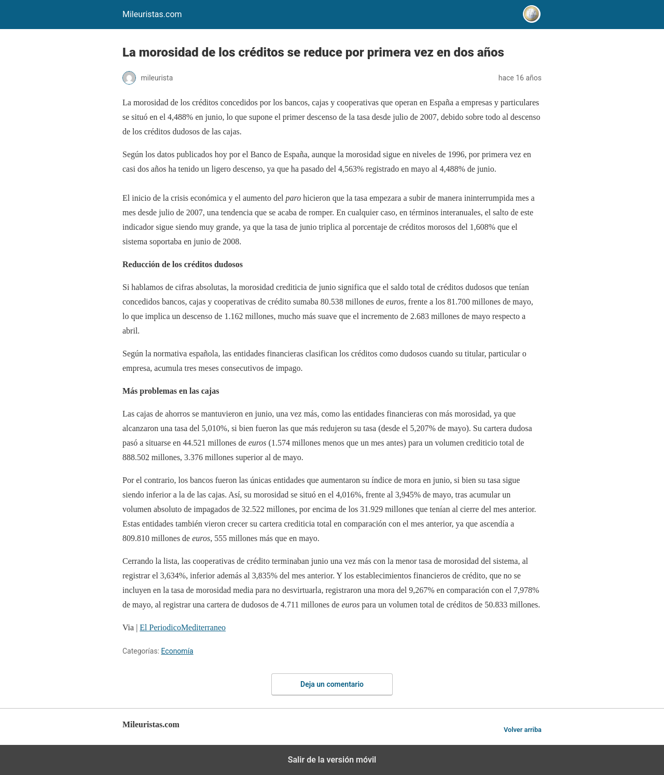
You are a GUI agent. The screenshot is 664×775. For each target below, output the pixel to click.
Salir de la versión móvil (332, 760)
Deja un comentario (332, 684)
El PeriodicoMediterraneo (183, 627)
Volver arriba (523, 730)
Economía (177, 651)
